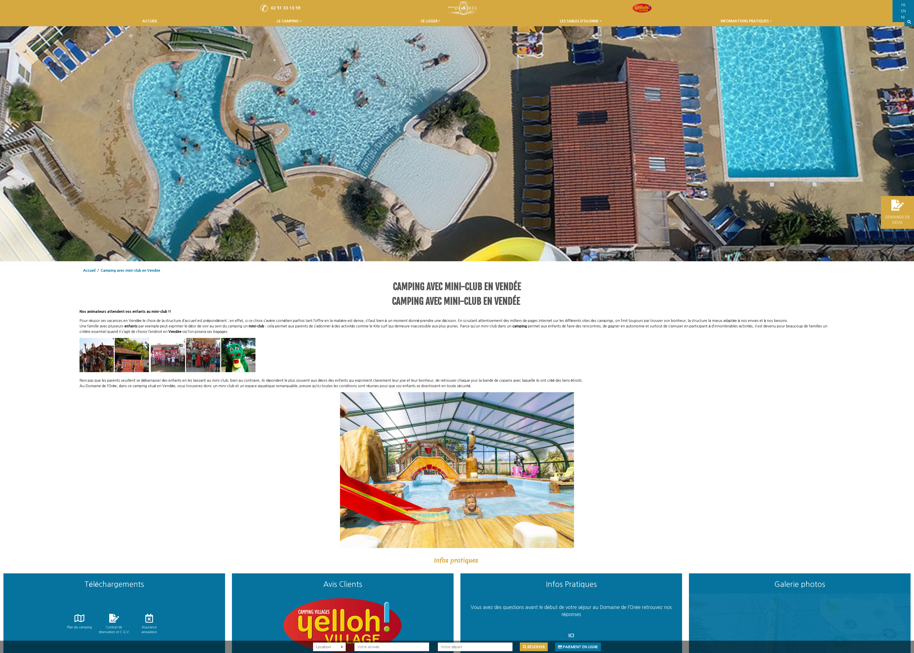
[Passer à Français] (907, 5)
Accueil (89, 270)
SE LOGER (430, 29)
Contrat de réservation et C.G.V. (114, 630)
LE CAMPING (289, 29)
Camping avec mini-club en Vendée (130, 270)
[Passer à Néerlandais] (907, 17)
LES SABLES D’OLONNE (580, 29)
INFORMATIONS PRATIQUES (746, 29)
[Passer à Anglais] (907, 11)
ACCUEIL (149, 29)
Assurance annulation (149, 630)
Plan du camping (79, 627)
